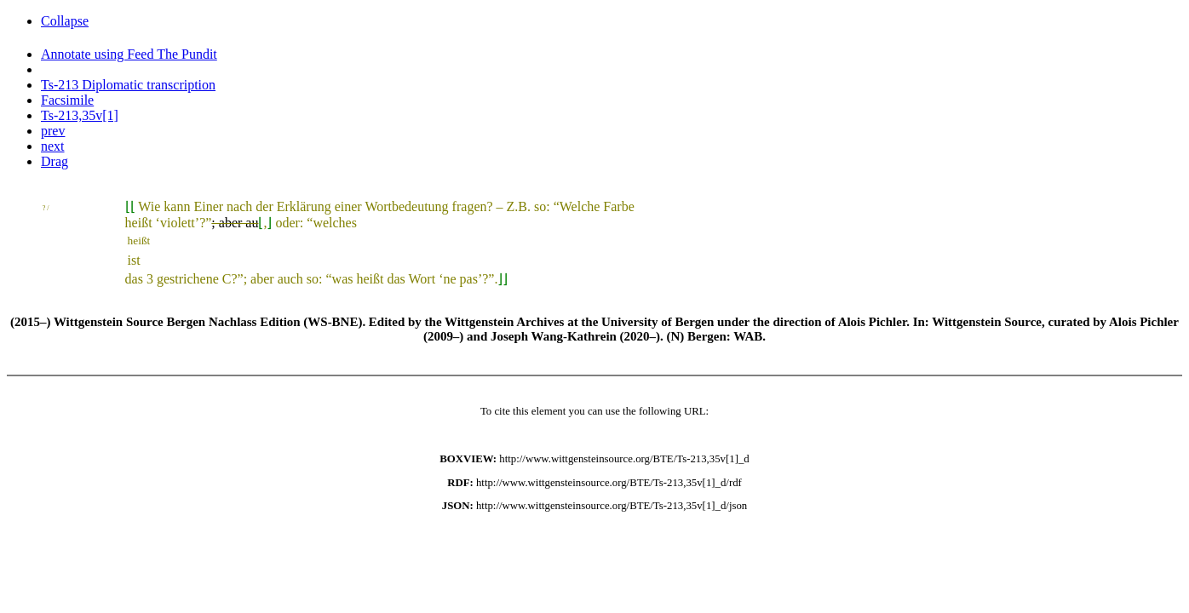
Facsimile (67, 100)
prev (53, 130)
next (53, 146)
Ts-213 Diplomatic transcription (128, 84)
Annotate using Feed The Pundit (129, 54)
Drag (54, 161)
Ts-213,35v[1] (79, 115)
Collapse (65, 21)
